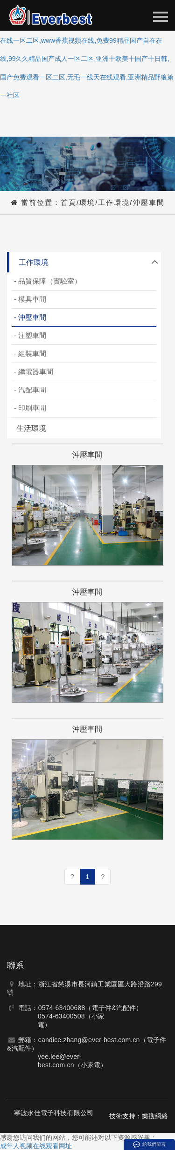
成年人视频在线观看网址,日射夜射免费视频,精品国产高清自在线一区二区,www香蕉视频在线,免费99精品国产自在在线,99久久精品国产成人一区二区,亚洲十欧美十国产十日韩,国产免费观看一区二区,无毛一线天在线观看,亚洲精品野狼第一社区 (87, 58)
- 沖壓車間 (30, 317)
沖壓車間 (149, 202)
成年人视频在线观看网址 (36, 1146)
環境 (87, 202)
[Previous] (72, 877)
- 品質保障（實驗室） (47, 281)
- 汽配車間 (30, 390)
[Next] (103, 877)
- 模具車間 (30, 299)
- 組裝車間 (30, 353)
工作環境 (114, 202)
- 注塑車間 (30, 335)
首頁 (69, 202)
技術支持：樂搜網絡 (138, 1116)
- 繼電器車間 (33, 372)
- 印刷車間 (30, 408)
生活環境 (31, 428)
